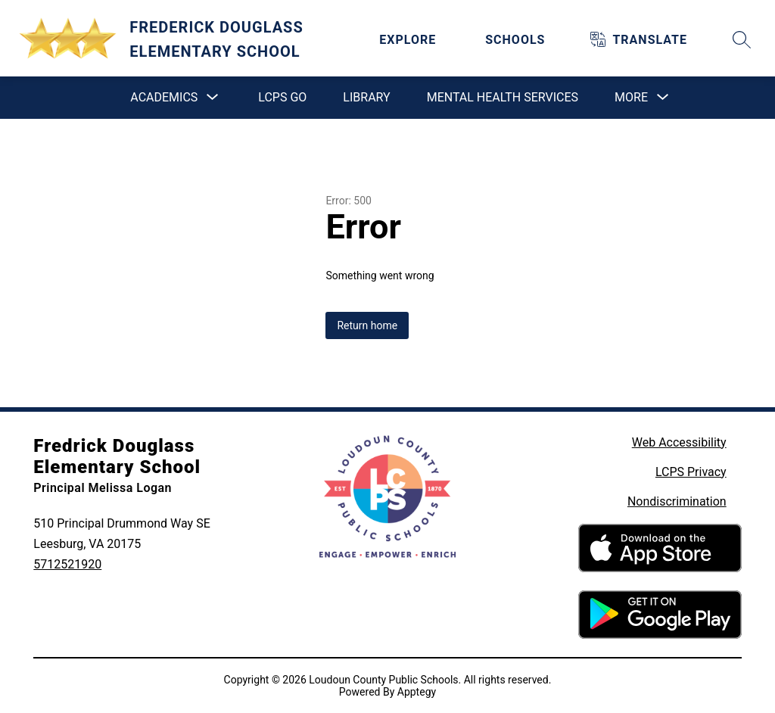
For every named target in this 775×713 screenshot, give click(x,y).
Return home (367, 325)
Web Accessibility (679, 442)
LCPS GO (282, 97)
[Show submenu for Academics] (164, 98)
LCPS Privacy (691, 472)
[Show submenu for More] (631, 98)
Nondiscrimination (677, 501)
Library (366, 97)
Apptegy (416, 692)
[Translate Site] (649, 39)
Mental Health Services (502, 97)
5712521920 (67, 564)
